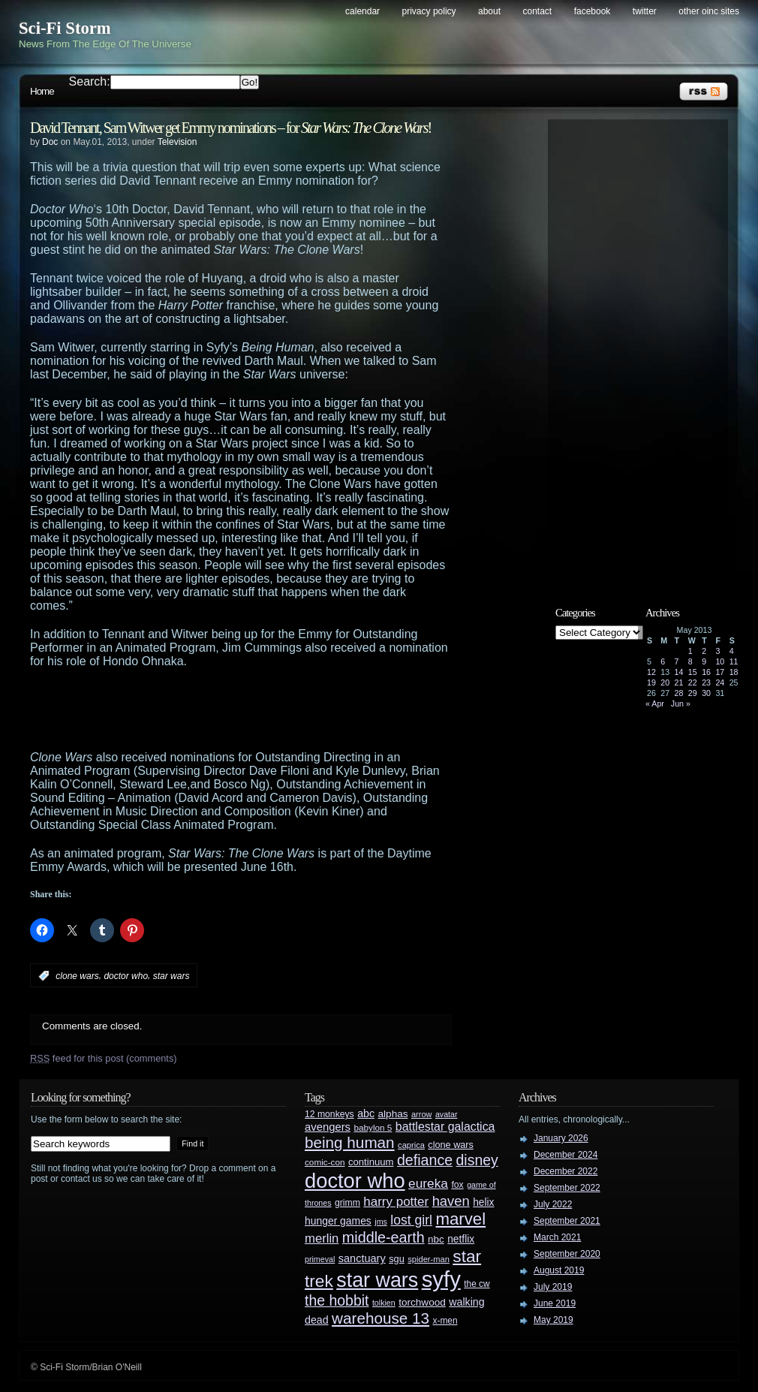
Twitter (645, 11)
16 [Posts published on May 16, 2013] (706, 671)
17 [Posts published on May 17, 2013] (719, 671)
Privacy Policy (429, 11)
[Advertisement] (270, 709)
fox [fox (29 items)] (457, 1185)
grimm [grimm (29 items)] (347, 1203)
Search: (89, 81)
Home (42, 91)
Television (177, 142)
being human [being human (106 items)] (350, 1142)
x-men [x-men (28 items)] (444, 1320)
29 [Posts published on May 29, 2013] (692, 693)
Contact (537, 11)
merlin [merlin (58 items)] (321, 1238)
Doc (50, 142)
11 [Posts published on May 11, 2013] (733, 661)
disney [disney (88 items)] (477, 1160)
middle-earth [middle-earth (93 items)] (383, 1237)
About (489, 11)
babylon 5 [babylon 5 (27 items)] (372, 1127)
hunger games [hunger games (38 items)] (338, 1221)
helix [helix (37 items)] (483, 1202)
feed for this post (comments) (103, 1058)
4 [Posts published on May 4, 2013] (731, 650)
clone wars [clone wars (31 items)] (451, 1145)
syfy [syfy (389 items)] (441, 1279)
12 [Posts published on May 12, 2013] (651, 671)
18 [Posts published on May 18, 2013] (733, 671)
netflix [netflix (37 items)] (460, 1239)
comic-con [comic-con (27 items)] (324, 1162)
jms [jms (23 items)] (380, 1221)
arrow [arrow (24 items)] (421, 1114)
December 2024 (565, 1154)
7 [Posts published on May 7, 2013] (677, 661)
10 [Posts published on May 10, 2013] (719, 661)
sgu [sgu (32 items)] (397, 1258)
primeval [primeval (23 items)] (320, 1259)
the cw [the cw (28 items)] (476, 1284)
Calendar (362, 11)
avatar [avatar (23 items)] (446, 1114)
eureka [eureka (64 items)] (428, 1183)
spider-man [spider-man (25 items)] (429, 1259)
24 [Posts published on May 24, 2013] (719, 682)
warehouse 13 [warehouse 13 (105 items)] (380, 1318)
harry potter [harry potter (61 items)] (396, 1202)
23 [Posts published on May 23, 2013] (706, 682)
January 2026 (561, 1138)
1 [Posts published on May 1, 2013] (690, 650)
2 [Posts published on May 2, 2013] (704, 650)
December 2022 (565, 1171)
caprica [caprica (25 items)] (411, 1144)
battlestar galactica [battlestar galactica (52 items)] (445, 1126)
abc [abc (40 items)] (365, 1113)
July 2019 (553, 1287)
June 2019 (555, 1303)
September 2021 (567, 1221)
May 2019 (553, 1320)
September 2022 (567, 1188)
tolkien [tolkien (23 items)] (384, 1302)
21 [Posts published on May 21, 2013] (679, 682)
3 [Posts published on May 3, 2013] (717, 650)
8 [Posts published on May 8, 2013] (690, 661)
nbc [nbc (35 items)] (436, 1239)
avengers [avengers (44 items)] (327, 1127)
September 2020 (567, 1254)
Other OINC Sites (708, 11)
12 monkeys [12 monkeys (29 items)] (329, 1114)
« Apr (654, 703)
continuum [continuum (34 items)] (371, 1162)
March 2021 (557, 1237)
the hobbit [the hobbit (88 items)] (336, 1300)
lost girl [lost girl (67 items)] (411, 1220)
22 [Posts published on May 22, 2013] (692, 682)
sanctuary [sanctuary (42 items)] (362, 1258)
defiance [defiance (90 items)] (425, 1160)
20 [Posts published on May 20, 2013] (664, 682)
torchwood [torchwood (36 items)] (422, 1302)
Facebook (592, 11)
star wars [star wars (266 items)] (377, 1280)
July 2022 (553, 1204)
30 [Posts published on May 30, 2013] (706, 693)
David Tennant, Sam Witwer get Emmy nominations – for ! (230, 127)
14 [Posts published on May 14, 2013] (679, 671)
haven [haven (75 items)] (451, 1201)
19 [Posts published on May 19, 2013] (651, 682)
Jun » (680, 703)
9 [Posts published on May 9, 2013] (704, 661)
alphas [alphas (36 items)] (393, 1113)
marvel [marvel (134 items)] (460, 1219)
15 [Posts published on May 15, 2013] (692, 671)
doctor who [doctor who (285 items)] (355, 1180)
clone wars (77, 976)
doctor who (126, 976)
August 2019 (559, 1270)
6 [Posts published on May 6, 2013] (662, 661)
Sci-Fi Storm (65, 28)
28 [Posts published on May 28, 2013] (679, 693)
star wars (171, 976)
